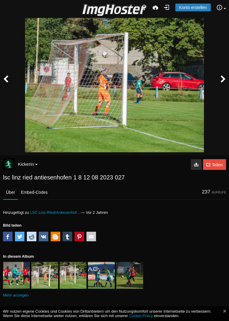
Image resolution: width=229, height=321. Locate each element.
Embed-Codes (34, 192)
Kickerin (28, 164)
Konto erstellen (193, 7)
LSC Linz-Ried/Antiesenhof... (55, 212)
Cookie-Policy (141, 316)
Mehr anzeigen (16, 295)
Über (10, 192)
